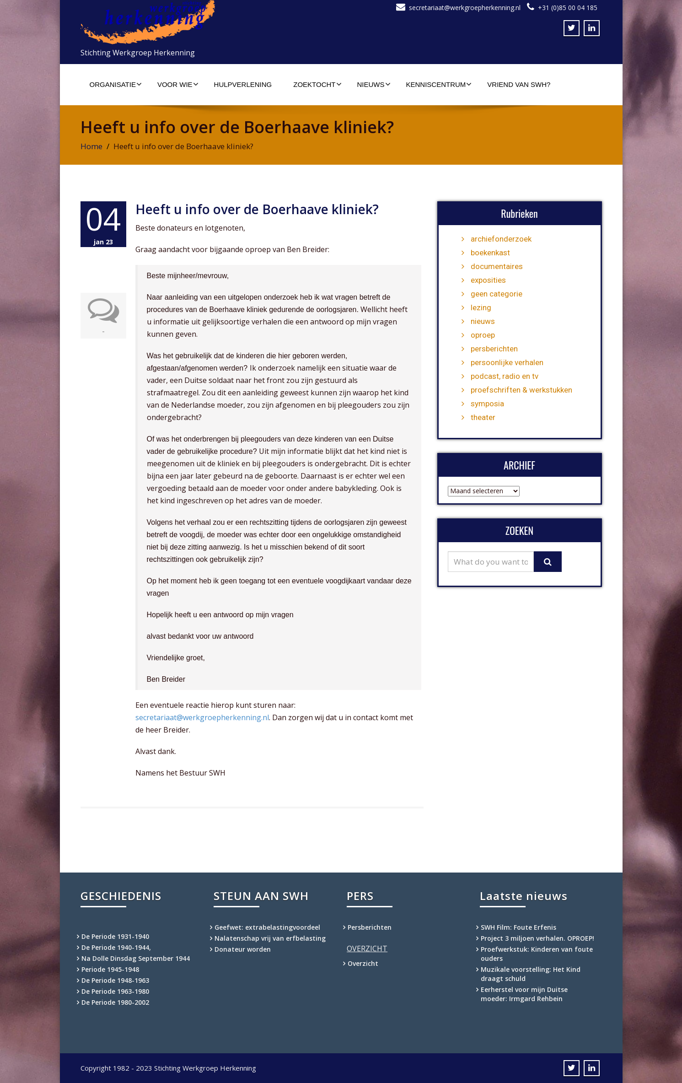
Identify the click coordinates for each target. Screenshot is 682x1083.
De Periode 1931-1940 (115, 936)
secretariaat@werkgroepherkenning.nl (465, 7)
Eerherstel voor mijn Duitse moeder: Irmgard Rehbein (524, 994)
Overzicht (363, 963)
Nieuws (374, 84)
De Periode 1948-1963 (115, 980)
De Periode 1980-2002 (115, 1002)
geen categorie (496, 293)
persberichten (494, 348)
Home (91, 146)
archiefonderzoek (501, 238)
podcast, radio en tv (504, 376)
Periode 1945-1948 (110, 969)
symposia (487, 403)
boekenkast (490, 252)
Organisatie (116, 84)
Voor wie (178, 84)
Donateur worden (243, 949)
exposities (488, 280)
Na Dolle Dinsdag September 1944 (135, 958)
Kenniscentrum (439, 84)
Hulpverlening (243, 84)
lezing (481, 307)
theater (483, 417)
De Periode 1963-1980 (115, 991)
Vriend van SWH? (518, 84)
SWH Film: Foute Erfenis (518, 927)
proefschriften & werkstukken (521, 389)
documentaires (497, 266)
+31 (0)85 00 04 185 (567, 7)
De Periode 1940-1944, (116, 947)
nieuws (483, 321)
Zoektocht (317, 84)
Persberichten (370, 927)
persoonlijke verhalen (507, 362)
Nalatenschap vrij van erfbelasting (270, 938)
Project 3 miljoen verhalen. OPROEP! (537, 938)
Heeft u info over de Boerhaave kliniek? (257, 209)
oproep (483, 334)
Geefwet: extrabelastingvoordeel (267, 927)
